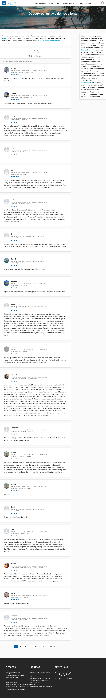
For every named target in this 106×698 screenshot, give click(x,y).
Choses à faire (54, 3)
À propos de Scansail (13, 673)
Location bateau (40, 3)
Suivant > (51, 646)
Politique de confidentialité (15, 675)
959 (42, 646)
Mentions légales (11, 682)
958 (36, 646)
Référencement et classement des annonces (20, 684)
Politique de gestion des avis (15, 689)
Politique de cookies (12, 677)
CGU (7, 680)
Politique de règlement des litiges (17, 687)
